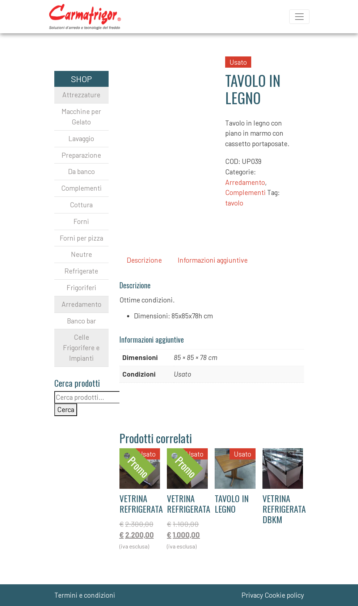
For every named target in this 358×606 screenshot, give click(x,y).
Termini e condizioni (84, 595)
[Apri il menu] (299, 16)
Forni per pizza (81, 238)
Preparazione (81, 155)
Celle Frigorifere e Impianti (81, 347)
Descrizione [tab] (144, 260)
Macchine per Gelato (81, 116)
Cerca (65, 409)
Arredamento (245, 182)
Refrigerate (81, 271)
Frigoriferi (81, 287)
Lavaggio (81, 138)
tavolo (234, 203)
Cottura (81, 204)
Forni (81, 221)
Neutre (81, 254)
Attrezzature (81, 94)
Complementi (245, 192)
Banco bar (81, 321)
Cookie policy (284, 595)
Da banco (81, 171)
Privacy (252, 595)
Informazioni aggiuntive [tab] (213, 260)
